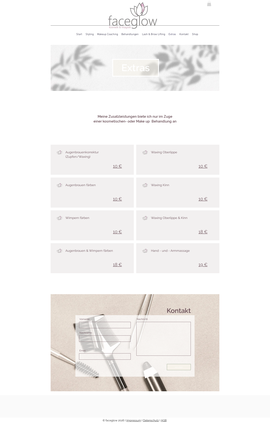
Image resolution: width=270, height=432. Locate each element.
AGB (164, 420)
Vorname (84, 319)
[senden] (179, 367)
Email (82, 350)
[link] (209, 3)
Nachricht (142, 319)
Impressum (133, 420)
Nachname (85, 332)
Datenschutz (151, 420)
